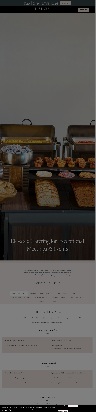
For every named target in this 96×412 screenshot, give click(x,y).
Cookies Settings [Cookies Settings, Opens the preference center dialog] (62, 405)
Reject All (73, 405)
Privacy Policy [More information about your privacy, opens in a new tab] (8, 410)
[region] (48, 408)
